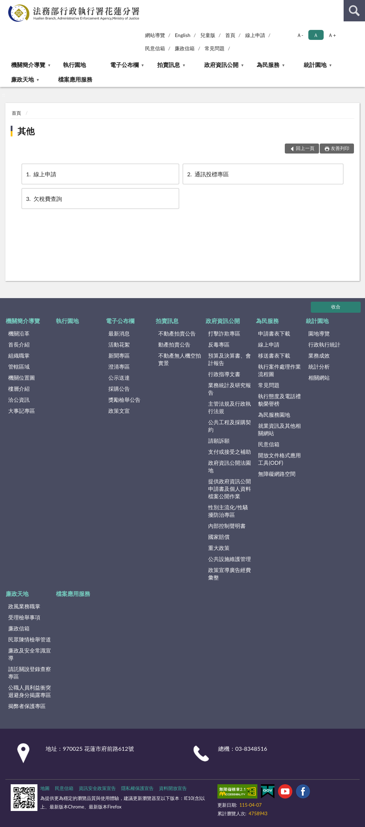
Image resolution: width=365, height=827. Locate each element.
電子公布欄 (124, 64)
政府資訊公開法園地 (229, 466)
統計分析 (319, 366)
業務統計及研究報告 (229, 389)
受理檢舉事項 (24, 617)
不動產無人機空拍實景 (179, 359)
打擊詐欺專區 (224, 333)
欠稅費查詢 (43, 198)
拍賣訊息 (168, 64)
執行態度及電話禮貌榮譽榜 (279, 400)
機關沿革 (19, 333)
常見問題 (215, 48)
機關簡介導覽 (28, 64)
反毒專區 (219, 344)
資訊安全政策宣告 (97, 788)
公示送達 (119, 377)
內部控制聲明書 (227, 525)
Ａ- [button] (300, 35)
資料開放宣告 (173, 788)
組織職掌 (19, 355)
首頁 (230, 35)
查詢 (354, 10)
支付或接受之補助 (229, 451)
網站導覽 (155, 35)
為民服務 (268, 64)
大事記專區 (21, 410)
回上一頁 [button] (305, 148)
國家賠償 (219, 537)
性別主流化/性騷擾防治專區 (228, 511)
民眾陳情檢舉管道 (29, 639)
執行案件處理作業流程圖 (279, 370)
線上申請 (255, 35)
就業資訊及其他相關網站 (279, 429)
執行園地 (74, 64)
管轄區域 (19, 366)
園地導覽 (319, 333)
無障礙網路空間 (276, 473)
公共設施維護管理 (229, 559)
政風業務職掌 (24, 606)
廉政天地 (22, 79)
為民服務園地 (274, 414)
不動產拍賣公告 (177, 333)
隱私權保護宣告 (137, 788)
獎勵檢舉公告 (124, 399)
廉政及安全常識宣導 (29, 654)
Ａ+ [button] (332, 35)
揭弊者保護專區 (27, 706)
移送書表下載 (274, 355)
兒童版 (207, 35)
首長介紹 (19, 344)
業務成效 (319, 355)
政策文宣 (119, 410)
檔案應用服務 (75, 79)
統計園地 (315, 64)
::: (5, 5)
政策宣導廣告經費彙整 (229, 574)
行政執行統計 (324, 344)
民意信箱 (155, 48)
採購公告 (119, 388)
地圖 (45, 788)
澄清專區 (119, 366)
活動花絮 (119, 344)
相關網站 (319, 377)
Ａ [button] (315, 35)
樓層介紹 (19, 388)
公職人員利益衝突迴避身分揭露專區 (29, 691)
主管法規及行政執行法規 (229, 407)
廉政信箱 (185, 48)
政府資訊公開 (221, 64)
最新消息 (119, 333)
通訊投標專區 (207, 174)
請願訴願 (219, 440)
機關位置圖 (21, 377)
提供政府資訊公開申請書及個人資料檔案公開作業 (229, 488)
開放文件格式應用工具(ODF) (279, 459)
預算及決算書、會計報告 (229, 359)
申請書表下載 (274, 333)
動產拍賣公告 (174, 344)
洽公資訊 (19, 399)
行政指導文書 (224, 374)
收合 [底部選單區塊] (335, 307)
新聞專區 (119, 355)
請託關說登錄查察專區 (29, 673)
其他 (26, 131)
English (182, 35)
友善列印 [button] (340, 148)
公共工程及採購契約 (229, 426)
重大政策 (219, 548)
